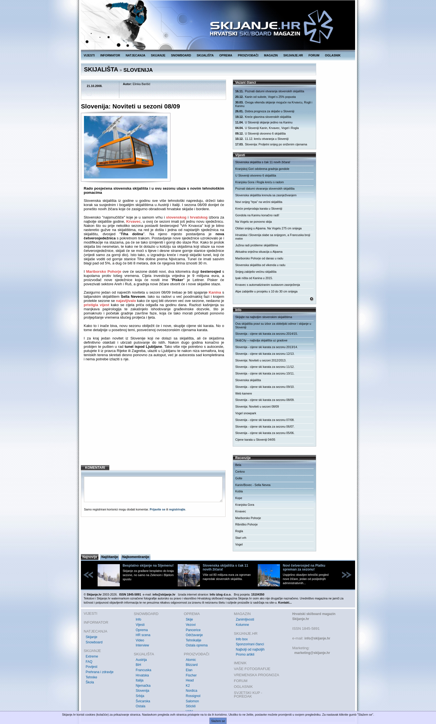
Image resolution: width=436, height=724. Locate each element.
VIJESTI (89, 55)
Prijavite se (157, 509)
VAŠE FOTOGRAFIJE (252, 669)
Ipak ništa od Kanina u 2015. (254, 278)
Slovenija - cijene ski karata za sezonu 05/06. (264, 433)
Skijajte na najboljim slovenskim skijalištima (263, 317)
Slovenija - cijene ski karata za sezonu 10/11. (264, 373)
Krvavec (133, 221)
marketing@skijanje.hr (312, 653)
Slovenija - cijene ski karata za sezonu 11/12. (264, 366)
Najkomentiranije (135, 557)
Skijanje (91, 637)
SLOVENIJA (138, 70)
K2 (188, 686)
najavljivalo (126, 301)
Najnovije (89, 557)
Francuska (143, 670)
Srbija (140, 696)
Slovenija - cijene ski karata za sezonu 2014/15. (266, 333)
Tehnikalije (193, 640)
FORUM (314, 55)
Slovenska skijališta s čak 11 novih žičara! (262, 162)
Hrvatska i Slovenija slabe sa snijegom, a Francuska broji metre (272, 236)
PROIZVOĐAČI (248, 55)
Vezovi (190, 625)
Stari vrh (240, 537)
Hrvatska (142, 675)
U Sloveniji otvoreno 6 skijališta (260, 133)
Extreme (92, 656)
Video (140, 640)
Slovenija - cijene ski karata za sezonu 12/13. (264, 353)
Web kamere (243, 393)
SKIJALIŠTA (205, 55)
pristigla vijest (96, 305)
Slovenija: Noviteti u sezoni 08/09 (257, 406)
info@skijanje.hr (317, 638)
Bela (238, 465)
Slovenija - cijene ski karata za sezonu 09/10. (264, 386)
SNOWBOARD (181, 55)
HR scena (143, 635)
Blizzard (192, 665)
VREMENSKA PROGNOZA (256, 675)
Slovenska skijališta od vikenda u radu (260, 265)
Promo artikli (245, 654)
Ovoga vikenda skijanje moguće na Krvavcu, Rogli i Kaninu (273, 104)
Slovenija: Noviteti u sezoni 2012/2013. (260, 360)
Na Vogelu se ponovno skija (253, 221)
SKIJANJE (158, 55)
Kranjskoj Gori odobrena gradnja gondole (262, 168)
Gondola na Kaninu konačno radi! (257, 215)
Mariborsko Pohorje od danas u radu (259, 258)
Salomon (192, 701)
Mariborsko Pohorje (103, 271)
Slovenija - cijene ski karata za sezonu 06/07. (264, 426)
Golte (238, 478)
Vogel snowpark (245, 413)
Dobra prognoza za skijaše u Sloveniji (264, 111)
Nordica (191, 691)
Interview (142, 645)
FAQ (89, 662)
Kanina (215, 292)
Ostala (140, 706)
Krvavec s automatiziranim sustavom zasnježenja (267, 284)
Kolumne (242, 625)
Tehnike (91, 677)
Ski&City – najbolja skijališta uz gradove (261, 340)
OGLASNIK (333, 55)
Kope (238, 498)
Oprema (142, 630)
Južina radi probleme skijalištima (256, 245)
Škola (90, 682)
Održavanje (194, 635)
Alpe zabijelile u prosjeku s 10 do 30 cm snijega (266, 291)
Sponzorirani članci (250, 644)
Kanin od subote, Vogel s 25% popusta (265, 97)
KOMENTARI (95, 468)
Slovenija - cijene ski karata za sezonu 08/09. (264, 399)
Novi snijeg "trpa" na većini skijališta (258, 202)
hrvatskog (199, 217)
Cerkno (240, 471)
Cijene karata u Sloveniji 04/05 (255, 439)
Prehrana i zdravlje (99, 672)
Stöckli (190, 706)
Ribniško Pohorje (246, 524)
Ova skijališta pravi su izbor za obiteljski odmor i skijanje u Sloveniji (273, 325)
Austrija (141, 660)
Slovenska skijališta (248, 380)
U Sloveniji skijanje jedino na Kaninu (264, 122)
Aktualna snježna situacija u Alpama (259, 251)
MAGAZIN (271, 55)
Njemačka (143, 686)
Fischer (191, 675)
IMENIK (240, 663)
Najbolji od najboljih (250, 649)
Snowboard (94, 642)
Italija (139, 680)
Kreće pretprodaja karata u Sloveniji (258, 208)
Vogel (239, 544)
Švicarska (143, 701)
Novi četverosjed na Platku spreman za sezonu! (304, 567)
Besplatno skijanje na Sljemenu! (148, 565)
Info (138, 619)
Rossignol (193, 696)
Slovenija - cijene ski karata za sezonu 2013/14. (266, 347)
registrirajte (177, 509)
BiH (138, 665)
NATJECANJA (135, 55)
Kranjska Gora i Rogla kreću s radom (259, 182)
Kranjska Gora (244, 504)
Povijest (91, 667)
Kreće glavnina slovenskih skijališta (263, 117)
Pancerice (193, 630)
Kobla (239, 491)
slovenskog (176, 217)
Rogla (239, 531)
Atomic (191, 660)
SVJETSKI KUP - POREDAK (248, 694)
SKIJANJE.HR (293, 55)
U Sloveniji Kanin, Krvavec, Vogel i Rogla (267, 128)
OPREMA (225, 55)
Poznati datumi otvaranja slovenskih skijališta (269, 91)
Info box (242, 639)
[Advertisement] (154, 416)
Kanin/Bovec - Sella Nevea (253, 485)
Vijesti (140, 625)
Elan (189, 670)
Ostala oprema (197, 645)
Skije (189, 619)
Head (190, 680)
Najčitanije (109, 557)
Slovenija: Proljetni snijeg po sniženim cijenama (271, 144)
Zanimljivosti (245, 619)
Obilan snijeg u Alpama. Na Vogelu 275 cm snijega (268, 228)
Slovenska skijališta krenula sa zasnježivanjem (265, 195)
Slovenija (142, 691)
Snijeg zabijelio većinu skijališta (255, 271)
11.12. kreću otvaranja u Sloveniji (262, 139)
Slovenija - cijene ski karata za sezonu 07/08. (264, 419)
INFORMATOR (110, 55)
